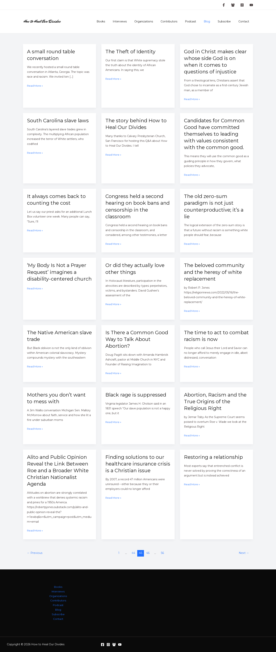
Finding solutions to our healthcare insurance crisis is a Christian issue (136, 464)
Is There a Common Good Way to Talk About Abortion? (136, 339)
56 (163, 553)
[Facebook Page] (223, 5)
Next (243, 553)
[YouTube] (251, 5)
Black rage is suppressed (137, 395)
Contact (245, 21)
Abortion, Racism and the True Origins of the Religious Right (213, 401)
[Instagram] (242, 5)
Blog (212, 21)
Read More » (35, 85)
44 (133, 553)
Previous (35, 553)
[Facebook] (102, 644)
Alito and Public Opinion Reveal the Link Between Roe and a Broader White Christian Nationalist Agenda (59, 470)
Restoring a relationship (214, 457)
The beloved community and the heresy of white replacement (216, 272)
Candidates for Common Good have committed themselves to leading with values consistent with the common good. (215, 133)
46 (148, 553)
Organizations (156, 21)
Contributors (179, 21)
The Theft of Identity (131, 51)
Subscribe (227, 21)
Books (118, 21)
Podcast (198, 21)
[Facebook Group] (233, 5)
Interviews (135, 21)
